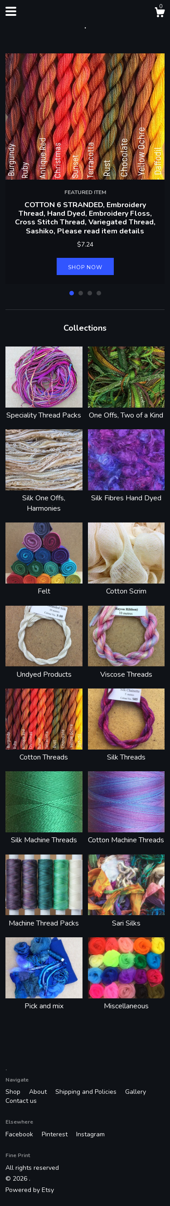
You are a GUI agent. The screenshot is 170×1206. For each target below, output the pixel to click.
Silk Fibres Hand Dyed (126, 493)
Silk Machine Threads (44, 835)
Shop (13, 1091)
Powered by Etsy (29, 1190)
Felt (44, 586)
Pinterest (55, 1134)
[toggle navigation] (10, 11)
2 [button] (80, 293)
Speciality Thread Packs (44, 410)
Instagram (90, 1134)
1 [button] (71, 293)
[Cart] (160, 14)
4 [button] (99, 293)
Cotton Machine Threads (126, 835)
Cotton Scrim (126, 586)
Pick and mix (44, 1001)
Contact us (21, 1101)
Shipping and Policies (86, 1091)
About (39, 1091)
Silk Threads (126, 752)
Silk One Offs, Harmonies (44, 498)
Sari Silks (126, 918)
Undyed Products (44, 669)
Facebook (20, 1134)
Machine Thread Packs (44, 918)
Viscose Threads (126, 669)
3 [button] (89, 293)
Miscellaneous (126, 1001)
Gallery (135, 1091)
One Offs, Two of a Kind (126, 410)
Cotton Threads (44, 752)
